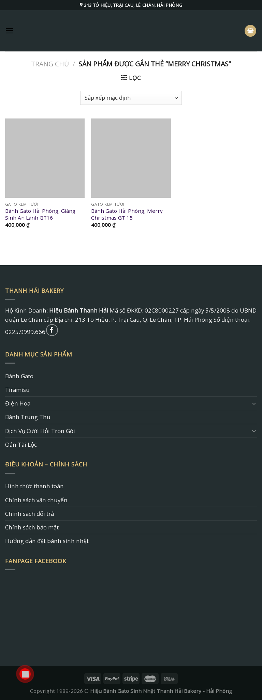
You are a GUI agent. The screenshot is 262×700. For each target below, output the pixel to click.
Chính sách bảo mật (32, 527)
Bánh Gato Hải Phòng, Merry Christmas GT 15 (127, 214)
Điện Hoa (17, 403)
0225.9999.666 (25, 332)
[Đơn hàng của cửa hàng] (131, 98)
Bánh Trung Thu (27, 417)
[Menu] (9, 30)
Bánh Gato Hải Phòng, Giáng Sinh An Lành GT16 (40, 214)
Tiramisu (17, 390)
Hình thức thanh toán (34, 486)
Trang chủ (50, 63)
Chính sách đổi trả (29, 514)
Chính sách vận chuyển (36, 500)
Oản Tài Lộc (21, 444)
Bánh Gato (19, 376)
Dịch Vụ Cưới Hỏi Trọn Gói (40, 431)
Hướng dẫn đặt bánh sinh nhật (47, 541)
